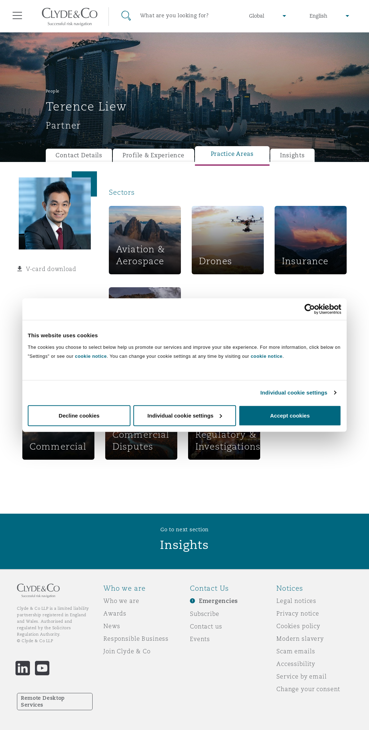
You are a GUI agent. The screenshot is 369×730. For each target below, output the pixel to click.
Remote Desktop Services (43, 701)
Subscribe (204, 613)
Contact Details (78, 155)
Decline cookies (79, 415)
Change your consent (308, 689)
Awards (114, 613)
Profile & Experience (153, 155)
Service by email (301, 676)
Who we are (121, 600)
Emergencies (218, 601)
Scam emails (295, 651)
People (52, 91)
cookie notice (91, 356)
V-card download (51, 268)
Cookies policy (298, 626)
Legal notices (296, 600)
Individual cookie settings (294, 392)
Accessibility (295, 663)
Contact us (206, 626)
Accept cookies (290, 415)
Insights (292, 155)
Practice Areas (232, 154)
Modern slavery (300, 638)
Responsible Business (136, 638)
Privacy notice (297, 613)
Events (200, 639)
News (111, 626)
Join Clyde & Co (127, 651)
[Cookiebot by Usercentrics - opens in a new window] (309, 309)
